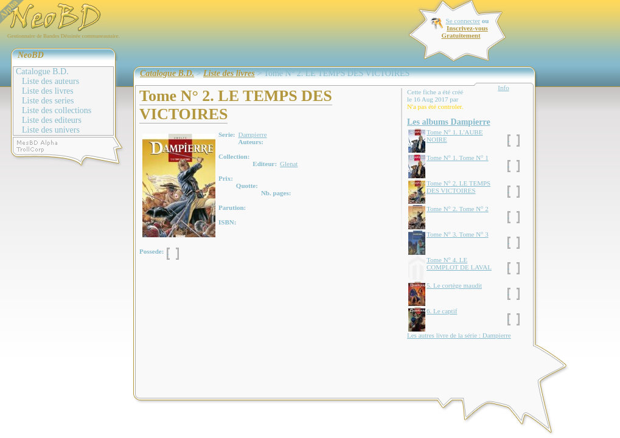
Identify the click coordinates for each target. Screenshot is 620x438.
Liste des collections (56, 110)
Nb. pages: (276, 192)
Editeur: (265, 163)
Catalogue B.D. (42, 71)
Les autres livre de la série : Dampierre (459, 335)
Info (503, 87)
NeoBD (31, 55)
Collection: (233, 156)
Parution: (232, 207)
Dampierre (252, 134)
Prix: (225, 178)
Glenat (289, 163)
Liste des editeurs (52, 120)
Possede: (151, 251)
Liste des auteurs (50, 81)
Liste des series (48, 100)
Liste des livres (48, 91)
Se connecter (463, 20)
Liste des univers (51, 129)
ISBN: (227, 222)
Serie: (226, 134)
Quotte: (247, 185)
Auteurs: (250, 141)
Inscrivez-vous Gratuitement (464, 31)
